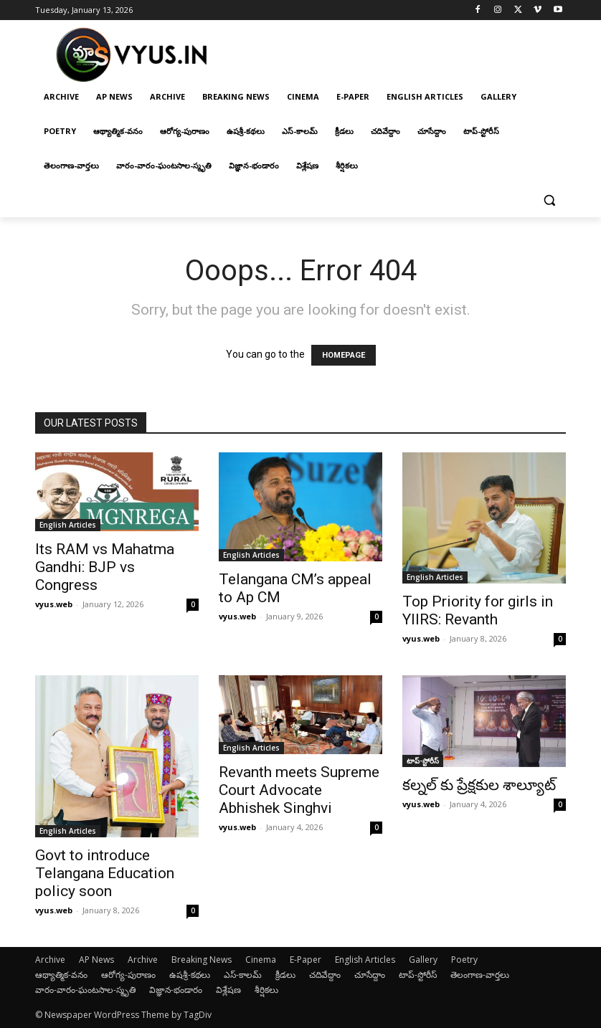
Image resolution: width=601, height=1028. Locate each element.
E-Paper (305, 959)
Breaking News (201, 959)
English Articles (67, 525)
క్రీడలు (285, 974)
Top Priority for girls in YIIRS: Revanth (477, 610)
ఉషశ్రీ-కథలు (189, 974)
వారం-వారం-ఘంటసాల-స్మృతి (85, 990)
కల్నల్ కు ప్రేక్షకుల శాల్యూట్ (479, 785)
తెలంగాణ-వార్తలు (479, 974)
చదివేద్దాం (325, 974)
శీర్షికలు (266, 990)
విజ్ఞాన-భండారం (175, 990)
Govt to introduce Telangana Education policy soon (104, 873)
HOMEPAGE (343, 355)
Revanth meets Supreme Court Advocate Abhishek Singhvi (299, 790)
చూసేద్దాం (369, 974)
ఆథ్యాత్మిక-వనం (61, 974)
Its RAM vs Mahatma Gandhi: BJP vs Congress (104, 567)
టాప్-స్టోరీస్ (423, 761)
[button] (549, 200)
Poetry (464, 959)
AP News (96, 959)
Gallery (423, 959)
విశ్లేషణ (228, 990)
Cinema (260, 959)
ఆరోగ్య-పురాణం (128, 974)
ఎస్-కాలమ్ (243, 974)
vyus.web (53, 604)
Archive (50, 959)
